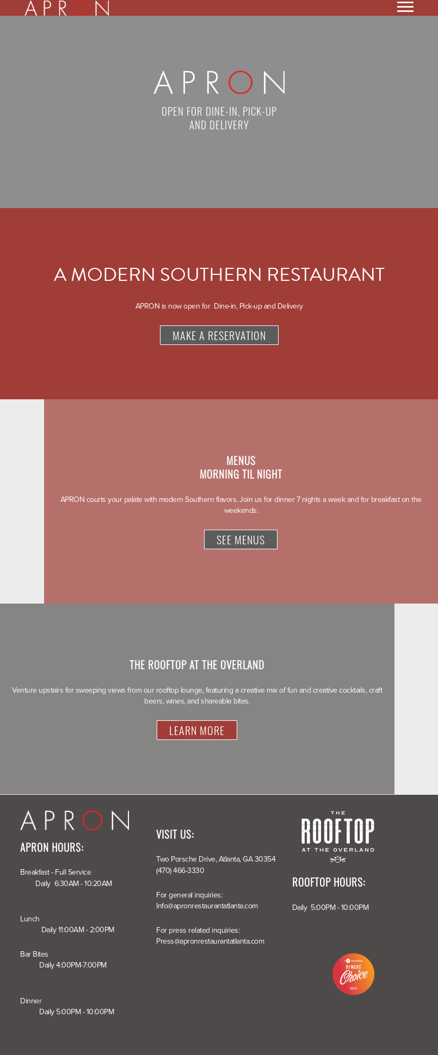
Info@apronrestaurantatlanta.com (207, 905)
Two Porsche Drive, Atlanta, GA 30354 (215, 859)
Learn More (197, 730)
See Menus (241, 539)
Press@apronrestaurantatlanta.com (210, 941)
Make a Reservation (219, 335)
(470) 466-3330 (180, 870)
